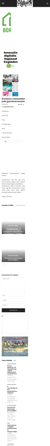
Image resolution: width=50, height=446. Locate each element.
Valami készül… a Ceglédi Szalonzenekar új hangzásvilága (12, 398)
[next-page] (6, 235)
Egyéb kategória (13, 195)
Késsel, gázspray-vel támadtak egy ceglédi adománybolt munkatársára (12, 339)
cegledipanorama (8, 76)
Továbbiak (9, 426)
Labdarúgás (10, 413)
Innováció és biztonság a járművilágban (13, 228)
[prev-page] (3, 235)
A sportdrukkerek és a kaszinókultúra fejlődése (13, 202)
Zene (8, 392)
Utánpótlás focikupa (11, 416)
